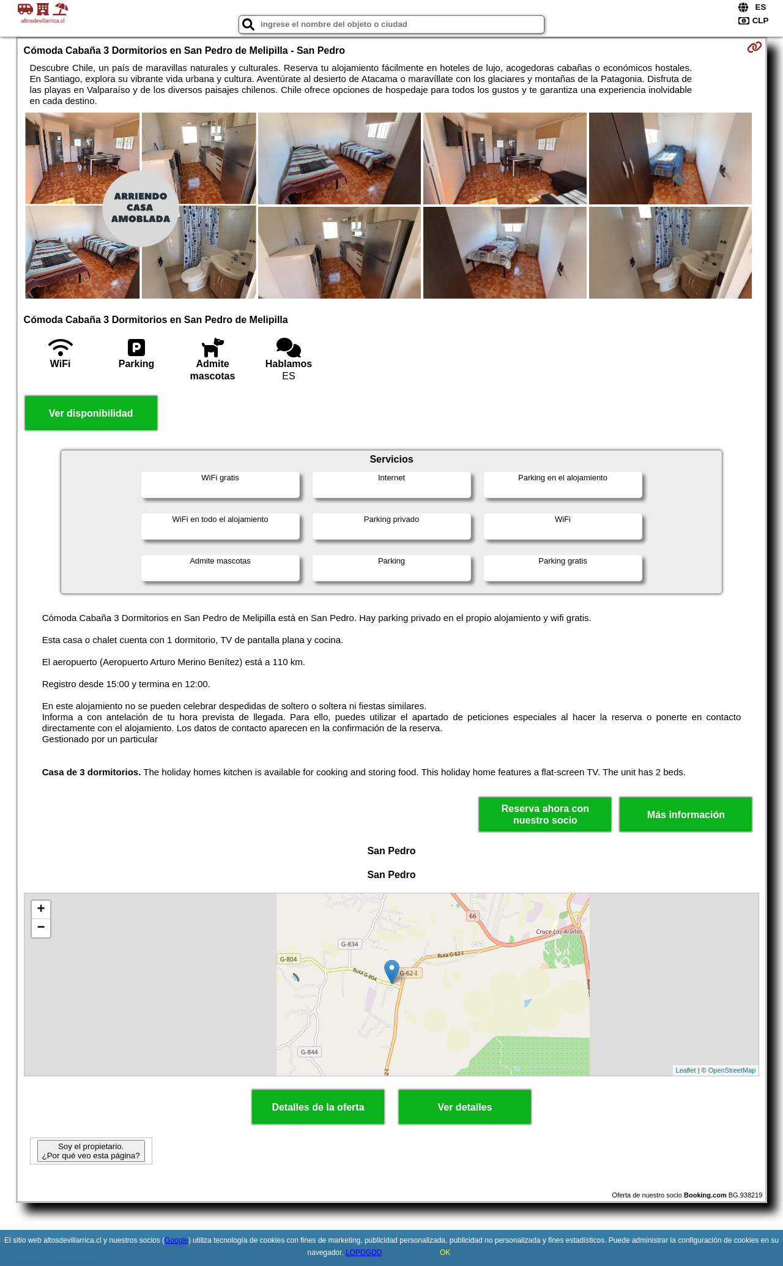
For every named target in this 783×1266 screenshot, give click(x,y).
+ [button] (41, 910)
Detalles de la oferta (318, 1107)
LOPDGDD (364, 1252)
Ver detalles (465, 1107)
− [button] (41, 928)
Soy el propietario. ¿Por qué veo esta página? (91, 1151)
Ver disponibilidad (91, 413)
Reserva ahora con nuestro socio (545, 814)
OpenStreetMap (732, 1070)
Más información (686, 815)
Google (176, 1240)
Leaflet (686, 1070)
